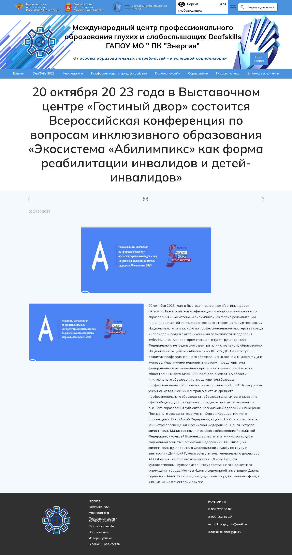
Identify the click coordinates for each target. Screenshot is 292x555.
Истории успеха (100, 538)
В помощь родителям (104, 544)
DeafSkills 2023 (100, 507)
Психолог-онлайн (101, 526)
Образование (98, 532)
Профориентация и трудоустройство (103, 519)
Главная (94, 501)
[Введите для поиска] (258, 7)
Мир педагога (99, 513)
